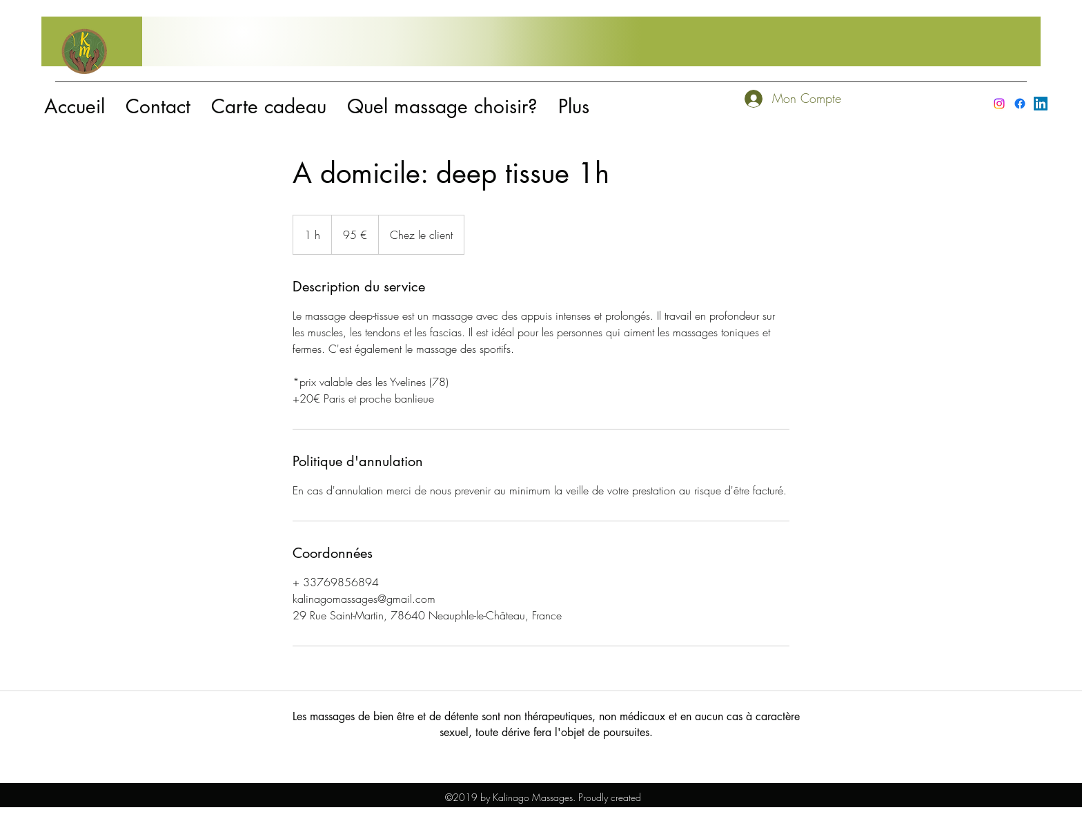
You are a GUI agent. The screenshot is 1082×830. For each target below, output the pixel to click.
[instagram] (999, 103)
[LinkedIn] (1040, 103)
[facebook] (1020, 103)
